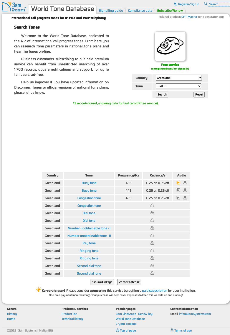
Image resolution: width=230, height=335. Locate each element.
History (12, 314)
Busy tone (89, 182)
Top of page (126, 330)
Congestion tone (89, 198)
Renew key (145, 314)
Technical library (72, 319)
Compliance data (140, 10)
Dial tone (89, 212)
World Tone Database (130, 319)
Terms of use (181, 330)
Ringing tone (88, 250)
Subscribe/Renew (170, 10)
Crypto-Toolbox (126, 324)
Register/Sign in (186, 4)
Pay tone (89, 243)
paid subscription (154, 290)
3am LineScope (126, 314)
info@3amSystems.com (195, 314)
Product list (69, 314)
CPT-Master (189, 17)
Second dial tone (89, 265)
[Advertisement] (115, 137)
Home (11, 319)
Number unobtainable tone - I (89, 228)
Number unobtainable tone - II (89, 235)
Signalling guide (111, 10)
